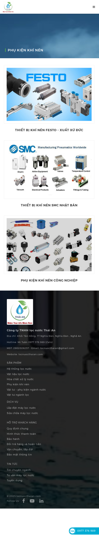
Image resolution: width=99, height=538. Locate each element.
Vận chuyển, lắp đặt (20, 454)
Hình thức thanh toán (21, 438)
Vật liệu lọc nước (18, 378)
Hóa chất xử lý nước (20, 383)
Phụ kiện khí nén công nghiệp (46, 280)
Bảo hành (13, 443)
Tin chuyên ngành (19, 474)
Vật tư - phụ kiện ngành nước (26, 394)
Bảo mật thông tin (19, 459)
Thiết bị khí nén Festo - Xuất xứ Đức (47, 130)
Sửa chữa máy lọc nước (22, 417)
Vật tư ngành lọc (18, 399)
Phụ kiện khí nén (18, 389)
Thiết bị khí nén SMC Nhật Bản (46, 205)
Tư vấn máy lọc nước (20, 479)
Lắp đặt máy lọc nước (21, 412)
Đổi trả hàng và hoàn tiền (24, 448)
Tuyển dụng (14, 485)
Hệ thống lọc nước (19, 373)
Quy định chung (17, 433)
